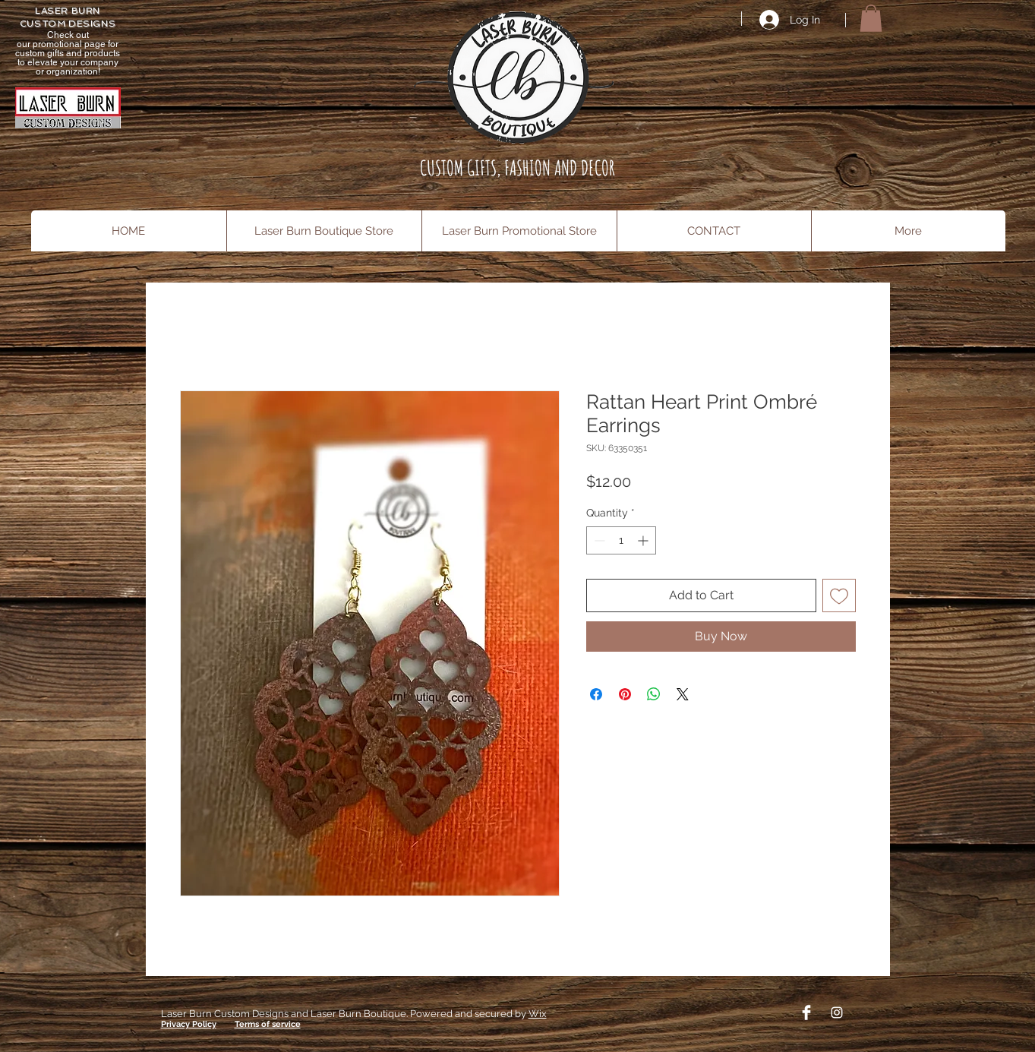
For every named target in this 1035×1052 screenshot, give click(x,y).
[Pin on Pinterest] (625, 694)
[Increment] (644, 540)
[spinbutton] (621, 540)
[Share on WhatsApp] (654, 694)
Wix (538, 1013)
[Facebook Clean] (806, 1012)
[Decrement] (597, 540)
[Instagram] (836, 1012)
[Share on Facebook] (596, 694)
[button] (871, 18)
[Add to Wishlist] (839, 595)
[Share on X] (683, 694)
